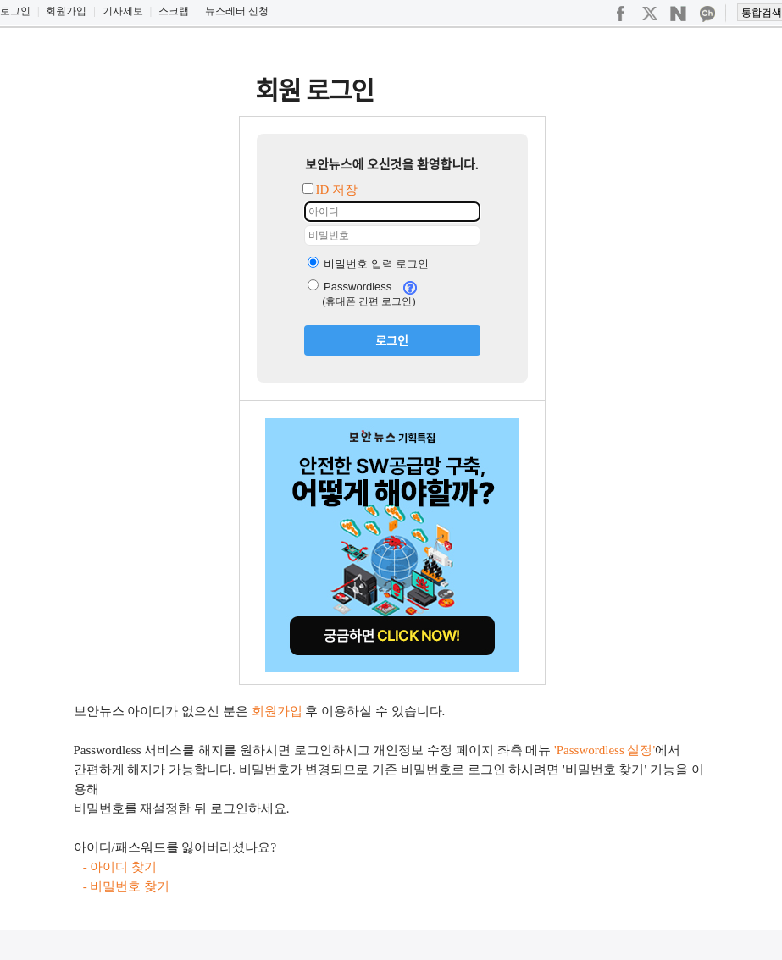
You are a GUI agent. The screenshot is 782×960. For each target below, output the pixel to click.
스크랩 (173, 11)
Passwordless (350, 286)
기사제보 (123, 11)
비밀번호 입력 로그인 (369, 263)
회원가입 (66, 11)
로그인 (15, 11)
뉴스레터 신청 (237, 11)
